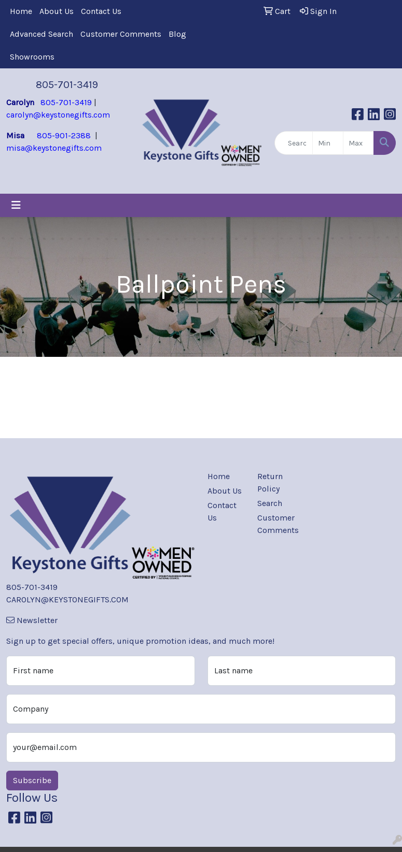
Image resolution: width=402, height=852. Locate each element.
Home (21, 11)
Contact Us (101, 11)
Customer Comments (120, 34)
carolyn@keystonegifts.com (58, 115)
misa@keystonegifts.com (54, 148)
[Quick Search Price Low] (327, 143)
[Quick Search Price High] (358, 143)
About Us (56, 11)
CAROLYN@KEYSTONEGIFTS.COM (67, 599)
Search (269, 503)
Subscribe (32, 780)
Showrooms (32, 57)
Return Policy (270, 482)
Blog (177, 34)
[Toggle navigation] (16, 205)
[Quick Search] (293, 143)
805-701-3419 (67, 85)
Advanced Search (41, 34)
